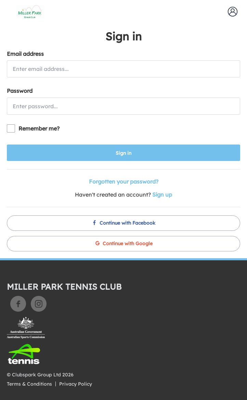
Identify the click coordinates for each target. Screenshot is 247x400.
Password (19, 90)
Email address (25, 53)
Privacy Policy (75, 384)
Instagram (39, 304)
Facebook (18, 304)
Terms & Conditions (29, 384)
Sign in (123, 153)
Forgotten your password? (123, 181)
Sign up (162, 194)
